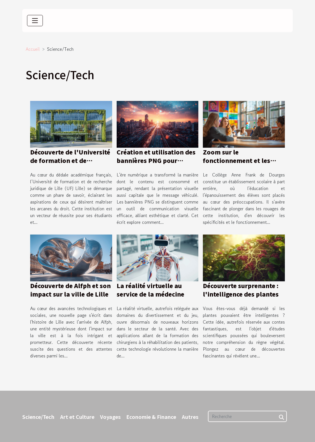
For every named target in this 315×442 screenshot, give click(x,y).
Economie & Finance (151, 416)
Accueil (33, 49)
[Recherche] (247, 416)
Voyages (110, 416)
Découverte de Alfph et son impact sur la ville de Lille (70, 289)
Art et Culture (77, 416)
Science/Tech (38, 416)
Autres (190, 416)
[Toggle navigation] (35, 20)
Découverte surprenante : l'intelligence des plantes (241, 289)
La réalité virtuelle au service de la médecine (150, 289)
